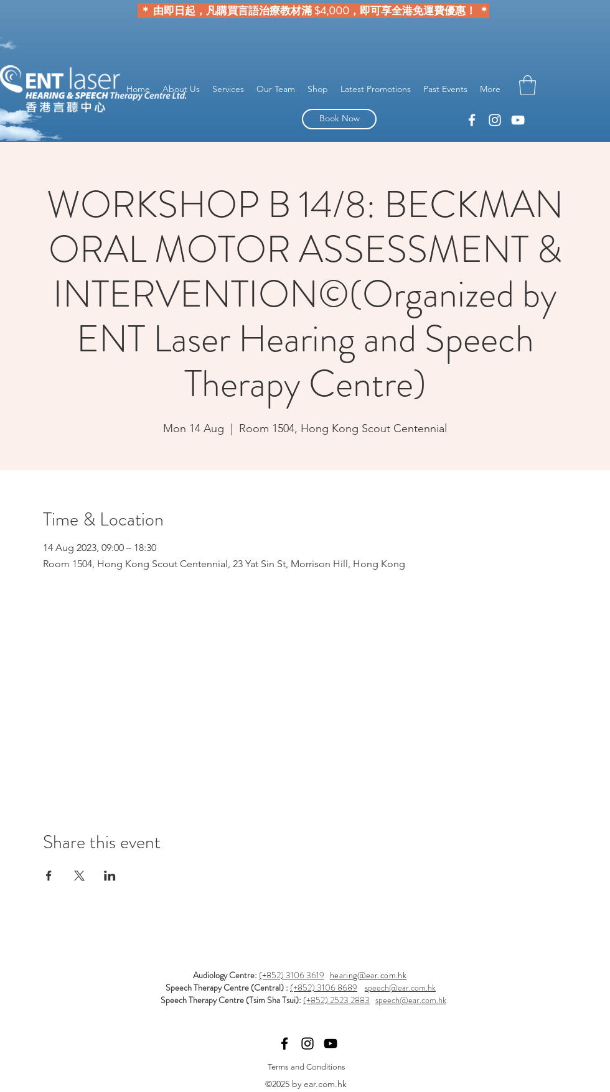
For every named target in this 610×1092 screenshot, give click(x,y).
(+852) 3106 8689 (323, 987)
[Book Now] (339, 119)
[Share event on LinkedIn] (110, 876)
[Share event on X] (79, 876)
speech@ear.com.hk (400, 987)
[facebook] (495, 120)
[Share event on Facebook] (49, 876)
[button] (527, 85)
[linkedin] (472, 120)
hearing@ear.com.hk (368, 975)
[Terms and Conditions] (306, 1067)
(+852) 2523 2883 (336, 1000)
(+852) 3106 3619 (291, 975)
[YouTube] (518, 120)
